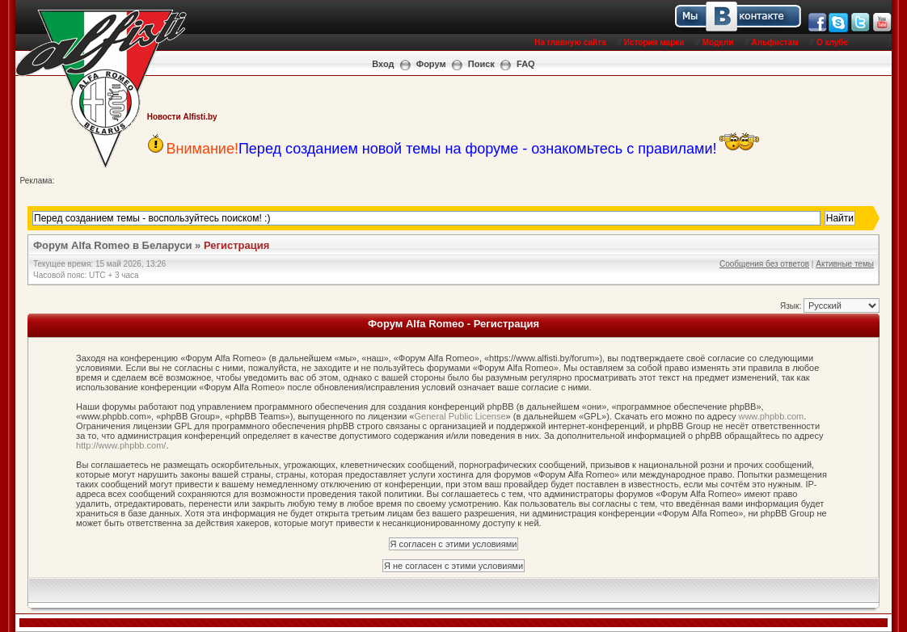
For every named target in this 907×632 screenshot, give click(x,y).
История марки (654, 42)
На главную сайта (569, 42)
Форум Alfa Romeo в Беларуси (112, 245)
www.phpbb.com (771, 416)
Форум (431, 64)
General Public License (459, 416)
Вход (383, 64)
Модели (718, 42)
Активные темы (845, 263)
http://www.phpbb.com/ (121, 445)
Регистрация (236, 245)
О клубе (832, 42)
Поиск (481, 64)
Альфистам (775, 42)
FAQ (526, 64)
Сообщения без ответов (764, 263)
